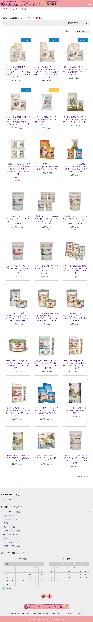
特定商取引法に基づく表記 (20, 614)
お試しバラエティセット (13, 531)
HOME (5, 9)
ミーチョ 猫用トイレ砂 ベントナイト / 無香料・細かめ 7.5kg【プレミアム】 (18, 458)
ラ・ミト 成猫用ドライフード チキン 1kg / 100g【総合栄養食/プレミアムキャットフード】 (46, 166)
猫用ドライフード (10, 516)
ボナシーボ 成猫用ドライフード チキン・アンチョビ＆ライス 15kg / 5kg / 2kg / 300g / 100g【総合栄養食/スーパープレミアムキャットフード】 (18, 72)
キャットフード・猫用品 (11, 512)
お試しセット (7, 500)
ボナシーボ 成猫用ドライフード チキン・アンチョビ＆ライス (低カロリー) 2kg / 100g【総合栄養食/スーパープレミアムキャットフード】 (46, 72)
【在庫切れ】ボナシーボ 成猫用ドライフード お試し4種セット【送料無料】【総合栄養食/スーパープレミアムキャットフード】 (18, 169)
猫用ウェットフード (11, 519)
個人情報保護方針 (41, 614)
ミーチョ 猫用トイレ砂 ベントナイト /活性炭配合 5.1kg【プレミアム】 (46, 458)
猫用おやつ (8, 523)
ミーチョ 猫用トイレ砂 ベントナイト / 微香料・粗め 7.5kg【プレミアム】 (75, 410)
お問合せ (79, 614)
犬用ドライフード (10, 538)
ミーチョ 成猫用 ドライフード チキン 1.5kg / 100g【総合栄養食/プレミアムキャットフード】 (75, 119)
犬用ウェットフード (11, 542)
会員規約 (69, 614)
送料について (57, 614)
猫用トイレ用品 (10, 527)
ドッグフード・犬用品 (10, 534)
